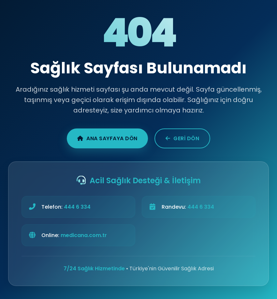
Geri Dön (182, 138)
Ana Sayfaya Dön (107, 138)
